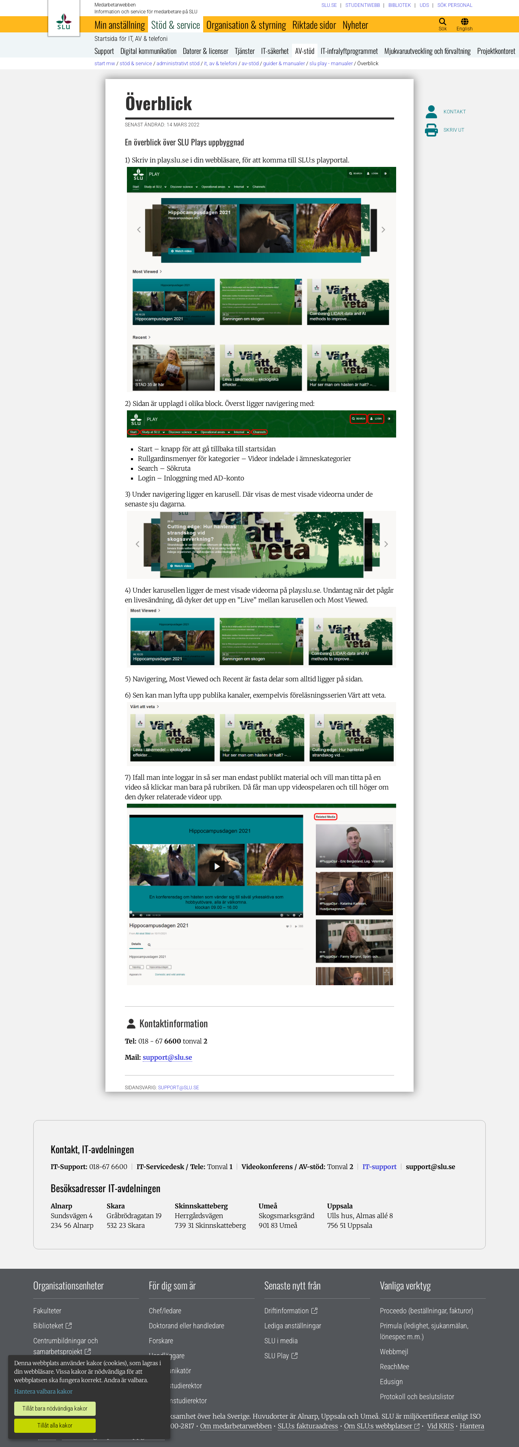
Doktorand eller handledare (186, 1325)
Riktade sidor (314, 24)
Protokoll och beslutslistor (417, 1396)
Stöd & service (175, 24)
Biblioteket (48, 1325)
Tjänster (245, 50)
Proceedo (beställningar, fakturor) (426, 1310)
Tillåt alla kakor (55, 1425)
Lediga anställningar (292, 1325)
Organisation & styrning (246, 24)
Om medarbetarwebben (236, 1426)
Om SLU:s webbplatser (378, 1426)
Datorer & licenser (205, 50)
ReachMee (394, 1366)
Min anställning (119, 24)
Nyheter (355, 24)
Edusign (391, 1381)
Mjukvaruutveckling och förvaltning (427, 50)
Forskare (161, 1340)
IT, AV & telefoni (220, 63)
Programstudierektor (178, 1400)
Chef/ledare (165, 1310)
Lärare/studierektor (175, 1385)
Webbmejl (394, 1351)
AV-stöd (304, 50)
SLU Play (276, 1355)
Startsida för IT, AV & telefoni (130, 39)
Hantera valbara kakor (43, 1391)
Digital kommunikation (148, 50)
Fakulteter (47, 1310)
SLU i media (281, 1340)
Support (104, 50)
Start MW (104, 63)
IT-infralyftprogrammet (349, 50)
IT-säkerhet (275, 50)
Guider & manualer (284, 63)
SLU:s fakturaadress (308, 1426)
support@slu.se (167, 1057)
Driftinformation (286, 1310)
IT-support (379, 1167)
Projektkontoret (496, 50)
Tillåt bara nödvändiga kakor (55, 1408)
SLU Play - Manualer (331, 63)
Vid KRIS (440, 1426)
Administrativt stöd (178, 63)
